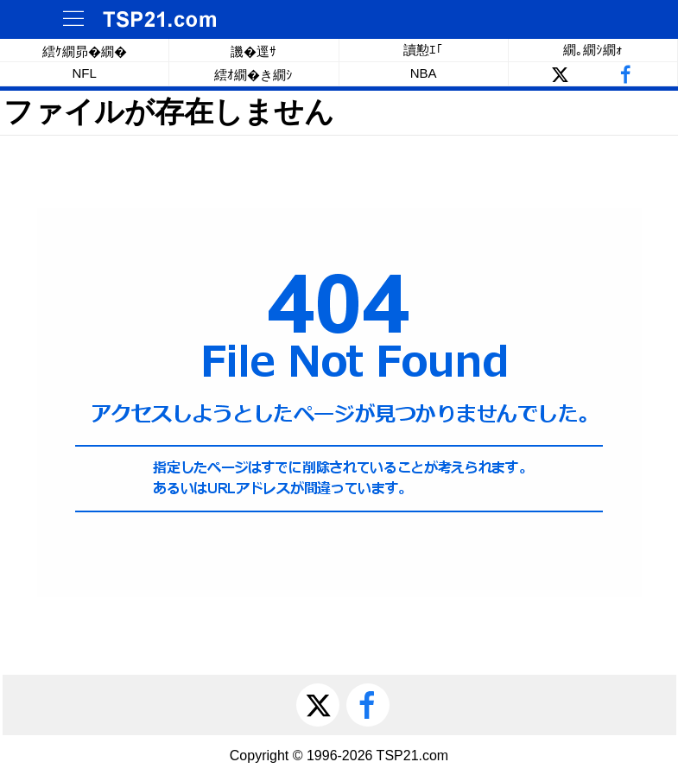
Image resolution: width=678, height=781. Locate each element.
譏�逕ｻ (253, 51)
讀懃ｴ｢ (423, 49)
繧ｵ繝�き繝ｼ (253, 74)
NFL (84, 73)
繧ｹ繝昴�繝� (84, 51)
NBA (423, 73)
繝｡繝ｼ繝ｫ (593, 49)
